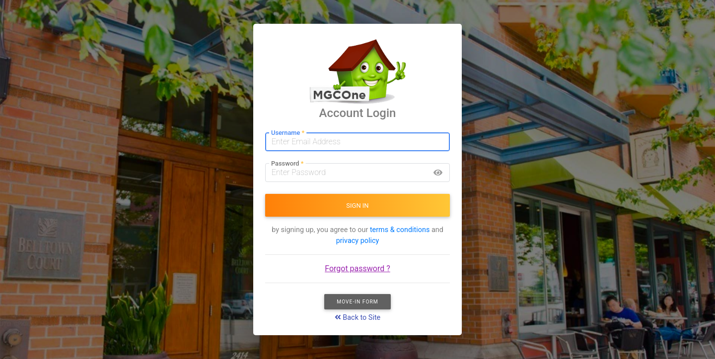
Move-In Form (357, 302)
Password (287, 164)
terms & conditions (399, 230)
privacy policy (357, 241)
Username (287, 133)
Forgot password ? (357, 268)
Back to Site (358, 317)
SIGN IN (357, 205)
